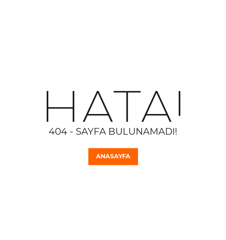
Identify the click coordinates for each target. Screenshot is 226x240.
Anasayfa (113, 156)
